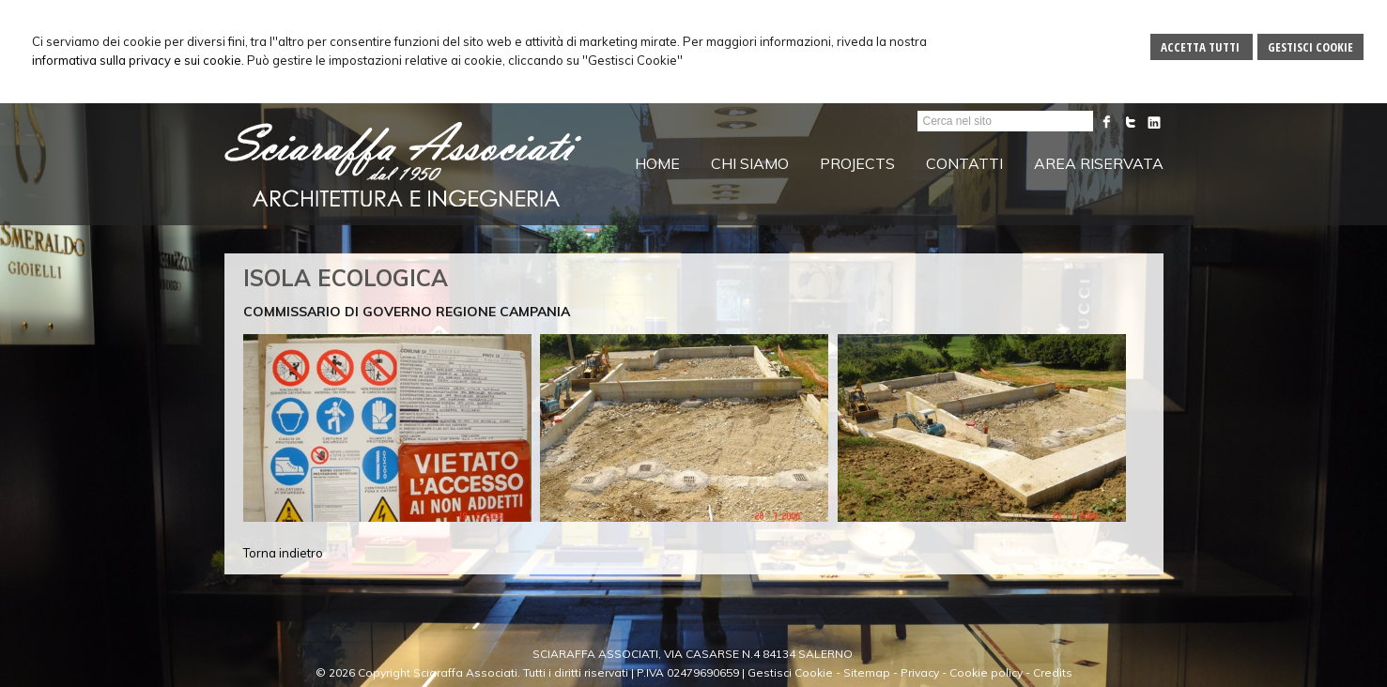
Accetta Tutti (1201, 46)
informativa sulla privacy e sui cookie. (138, 60)
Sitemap (866, 672)
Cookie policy (986, 672)
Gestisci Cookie (1310, 46)
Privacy (920, 672)
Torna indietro (283, 552)
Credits (1052, 672)
